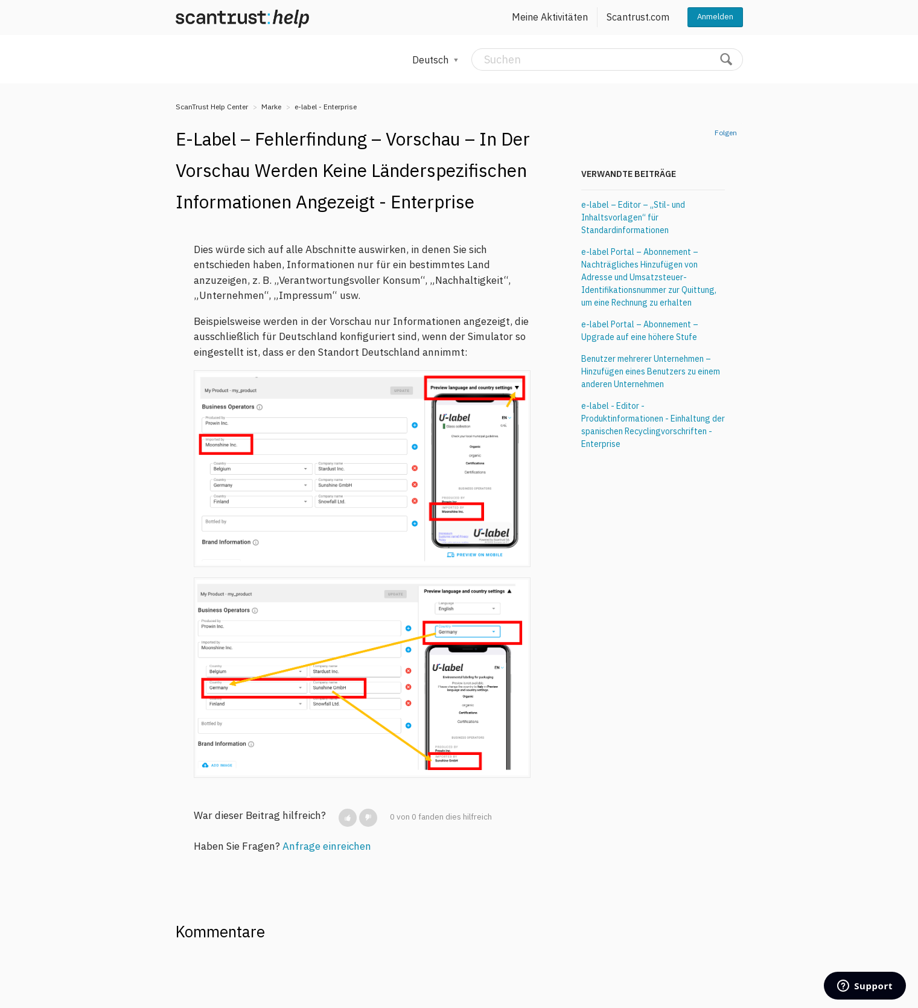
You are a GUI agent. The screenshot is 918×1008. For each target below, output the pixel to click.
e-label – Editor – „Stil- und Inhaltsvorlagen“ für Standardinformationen (633, 217)
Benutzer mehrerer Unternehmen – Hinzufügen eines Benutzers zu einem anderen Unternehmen (650, 371)
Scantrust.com (638, 17)
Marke (271, 106)
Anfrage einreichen (326, 846)
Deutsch (431, 60)
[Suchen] (607, 59)
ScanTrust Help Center (212, 106)
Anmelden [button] (715, 16)
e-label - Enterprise (326, 106)
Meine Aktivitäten (550, 17)
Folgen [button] (726, 132)
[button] (348, 818)
